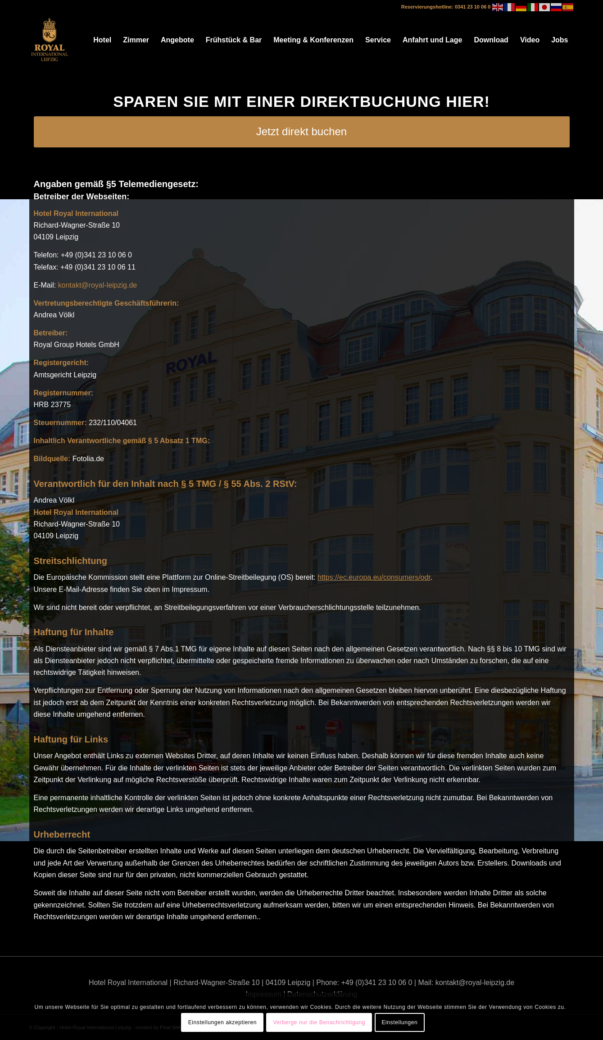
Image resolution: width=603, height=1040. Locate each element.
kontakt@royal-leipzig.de (97, 285)
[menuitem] (102, 40)
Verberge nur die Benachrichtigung (319, 1022)
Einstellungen (399, 1022)
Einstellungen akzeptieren (222, 1022)
